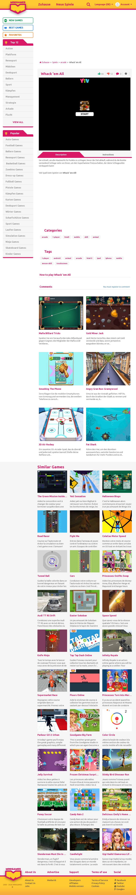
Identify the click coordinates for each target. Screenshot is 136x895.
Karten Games (13, 199)
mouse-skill (47, 263)
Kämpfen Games (14, 193)
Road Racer (43, 536)
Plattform (11, 54)
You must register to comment (116, 287)
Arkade (10, 108)
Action (9, 48)
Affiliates (73, 883)
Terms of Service (100, 880)
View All (18, 122)
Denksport (11, 72)
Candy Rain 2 (76, 814)
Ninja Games (12, 242)
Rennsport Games (15, 157)
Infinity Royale (110, 655)
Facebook (120, 880)
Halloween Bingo (111, 496)
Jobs (27, 886)
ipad (99, 258)
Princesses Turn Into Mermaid (117, 695)
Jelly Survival (44, 774)
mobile (77, 237)
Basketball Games (15, 163)
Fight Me (74, 536)
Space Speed (109, 615)
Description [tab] (61, 155)
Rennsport (11, 60)
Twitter (119, 883)
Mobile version (76, 886)
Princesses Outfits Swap (115, 576)
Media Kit (51, 880)
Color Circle (108, 735)
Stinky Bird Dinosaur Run (115, 774)
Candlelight (76, 854)
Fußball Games (14, 181)
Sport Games (13, 223)
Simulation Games (15, 236)
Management (13, 96)
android (57, 258)
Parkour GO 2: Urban (48, 735)
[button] (103, 4)
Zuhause (44, 4)
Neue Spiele (65, 4)
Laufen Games (13, 229)
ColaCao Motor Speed (114, 536)
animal (96, 237)
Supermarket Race (47, 695)
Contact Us (30, 883)
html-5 (89, 258)
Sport (9, 84)
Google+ (119, 889)
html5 (66, 237)
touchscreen (62, 263)
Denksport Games (15, 205)
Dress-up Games (14, 175)
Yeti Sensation (78, 496)
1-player (56, 237)
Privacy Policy (98, 883)
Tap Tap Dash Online (81, 655)
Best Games (13, 28)
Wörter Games (13, 211)
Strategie (11, 102)
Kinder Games (13, 254)
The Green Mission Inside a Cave (52, 496)
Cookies (95, 886)
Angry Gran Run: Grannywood (102, 389)
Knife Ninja (43, 655)
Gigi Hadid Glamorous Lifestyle (117, 854)
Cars (72, 576)
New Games (13, 20)
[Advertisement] (18, 303)
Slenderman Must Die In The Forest (52, 854)
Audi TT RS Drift (46, 615)
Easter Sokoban (78, 615)
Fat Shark (91, 444)
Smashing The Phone (50, 389)
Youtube (119, 886)
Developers (75, 880)
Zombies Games (14, 169)
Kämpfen (10, 90)
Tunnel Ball (43, 576)
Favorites (13, 35)
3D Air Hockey (46, 444)
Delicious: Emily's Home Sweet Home (117, 814)
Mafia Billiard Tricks (49, 333)
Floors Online (77, 695)
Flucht (9, 114)
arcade (63, 62)
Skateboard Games (16, 248)
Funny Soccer (44, 814)
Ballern (9, 78)
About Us (29, 880)
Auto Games (12, 139)
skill (86, 237)
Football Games (14, 145)
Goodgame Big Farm (81, 735)
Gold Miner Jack (94, 333)
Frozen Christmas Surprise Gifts (85, 774)
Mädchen (10, 66)
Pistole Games (13, 187)
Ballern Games (13, 151)
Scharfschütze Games (17, 217)
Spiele (55, 62)
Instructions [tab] (108, 155)
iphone (109, 258)
